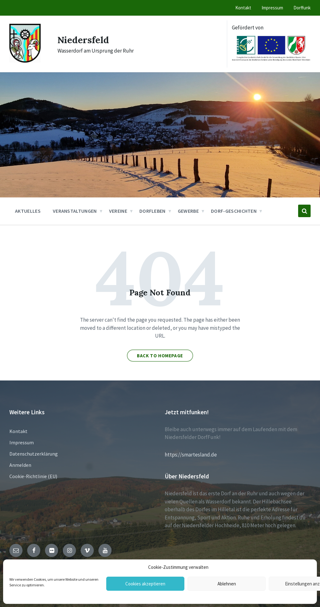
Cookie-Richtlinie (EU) (33, 476)
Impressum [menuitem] (272, 8)
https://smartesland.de (191, 454)
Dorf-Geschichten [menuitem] (234, 211)
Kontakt (18, 431)
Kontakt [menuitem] (243, 8)
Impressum (21, 442)
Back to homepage (160, 356)
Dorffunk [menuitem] (302, 8)
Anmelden (20, 465)
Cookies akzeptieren (145, 584)
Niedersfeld (84, 40)
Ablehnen (227, 584)
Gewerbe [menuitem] (188, 211)
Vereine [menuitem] (118, 211)
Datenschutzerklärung (33, 454)
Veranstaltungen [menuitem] (75, 211)
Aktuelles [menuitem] (28, 211)
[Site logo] (25, 60)
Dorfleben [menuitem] (152, 211)
